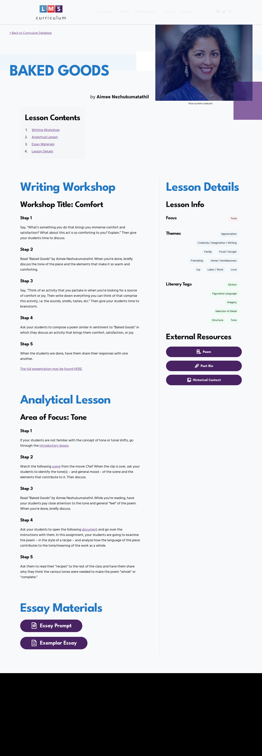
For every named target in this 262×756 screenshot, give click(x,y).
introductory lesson (54, 446)
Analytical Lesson (45, 137)
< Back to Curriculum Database (30, 33)
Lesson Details (42, 151)
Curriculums (97, 12)
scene (56, 467)
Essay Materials (43, 144)
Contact (161, 12)
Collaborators (138, 12)
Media (117, 12)
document (90, 530)
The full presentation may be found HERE (51, 369)
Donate (179, 12)
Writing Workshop (46, 130)
